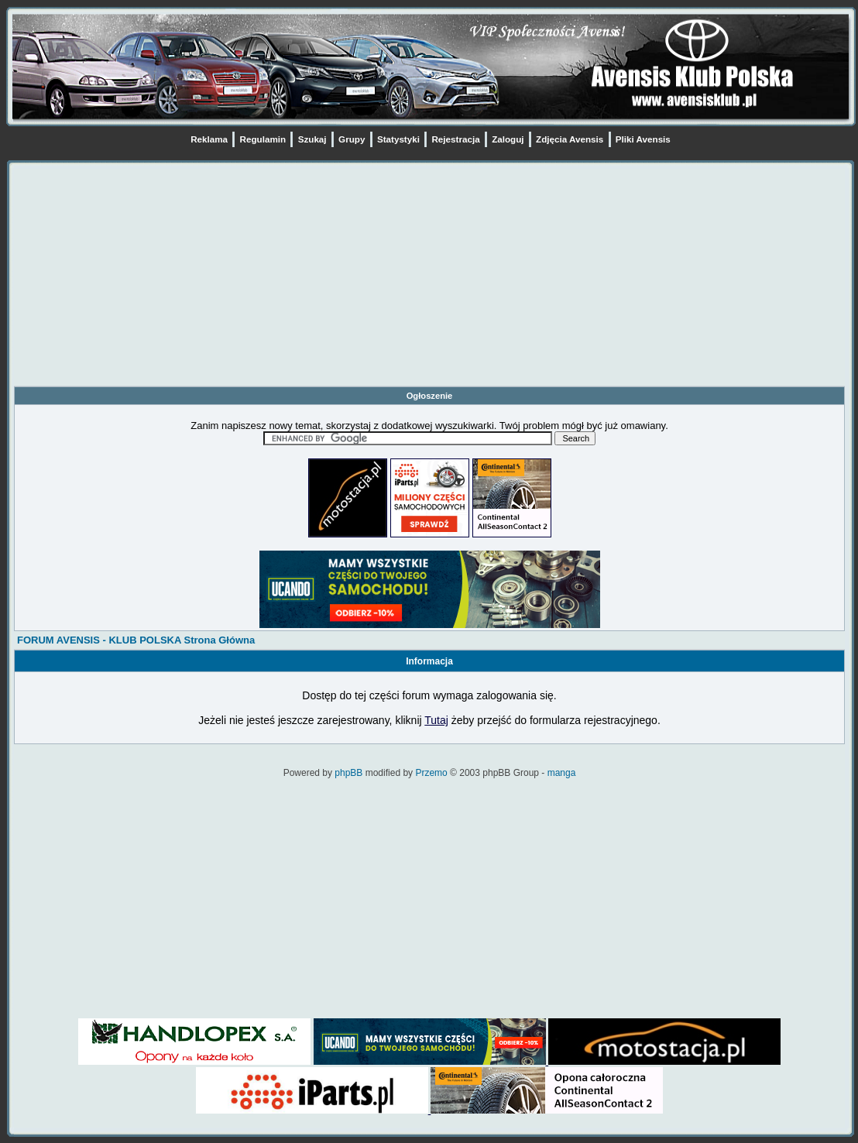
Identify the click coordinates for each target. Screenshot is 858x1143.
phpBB (348, 772)
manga (561, 772)
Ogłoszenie (429, 395)
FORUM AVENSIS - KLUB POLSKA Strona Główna (136, 640)
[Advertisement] (429, 277)
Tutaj (436, 720)
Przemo (431, 772)
